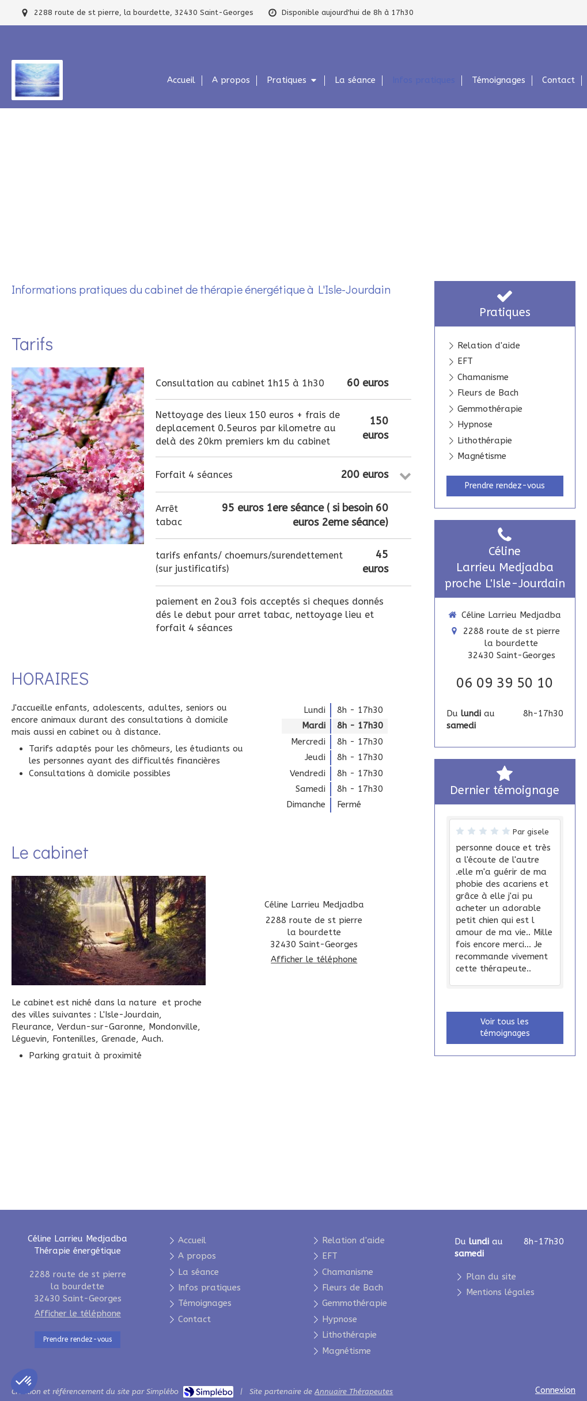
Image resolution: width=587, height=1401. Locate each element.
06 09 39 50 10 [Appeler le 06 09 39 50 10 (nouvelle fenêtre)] (504, 683)
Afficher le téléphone (314, 959)
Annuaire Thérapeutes (354, 1391)
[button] (24, 1381)
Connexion (555, 1390)
